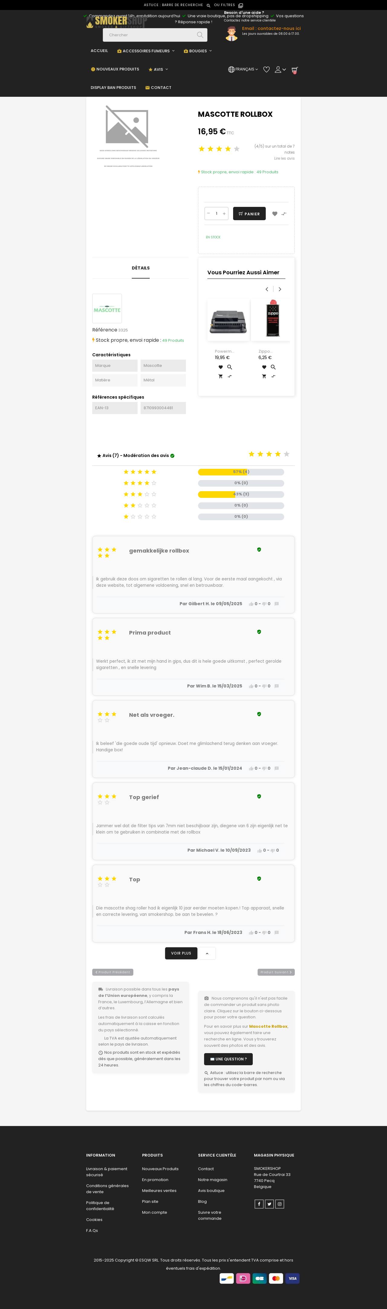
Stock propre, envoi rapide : (226, 172)
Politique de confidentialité (100, 1206)
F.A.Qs (92, 1230)
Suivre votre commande (210, 1215)
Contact (206, 1169)
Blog (202, 1201)
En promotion (155, 1180)
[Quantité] (216, 213)
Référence (104, 329)
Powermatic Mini (224, 351)
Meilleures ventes (159, 1190)
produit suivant (276, 972)
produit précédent (112, 972)
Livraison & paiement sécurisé (106, 1172)
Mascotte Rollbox (268, 1026)
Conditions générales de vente (107, 1189)
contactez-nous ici (279, 28)
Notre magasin (212, 1180)
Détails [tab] (141, 268)
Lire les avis (284, 158)
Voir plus (181, 953)
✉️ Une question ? (228, 1059)
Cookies (94, 1219)
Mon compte (154, 1212)
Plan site (150, 1201)
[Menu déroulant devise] (243, 69)
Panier (249, 214)
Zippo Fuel (264, 351)
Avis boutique (211, 1190)
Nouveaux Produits (160, 1169)
